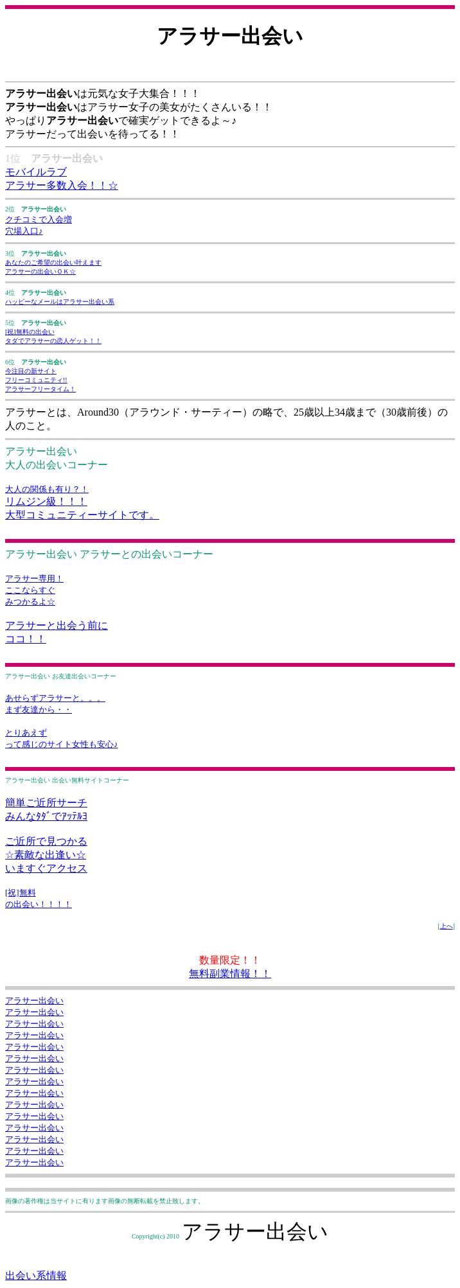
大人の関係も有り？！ (47, 489)
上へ (446, 926)
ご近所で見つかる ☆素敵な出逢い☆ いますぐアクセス (46, 855)
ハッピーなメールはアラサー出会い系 (59, 301)
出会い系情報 (36, 1275)
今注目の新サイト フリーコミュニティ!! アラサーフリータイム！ (40, 380)
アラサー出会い (34, 1000)
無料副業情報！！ (230, 973)
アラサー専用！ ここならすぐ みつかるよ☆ (34, 590)
